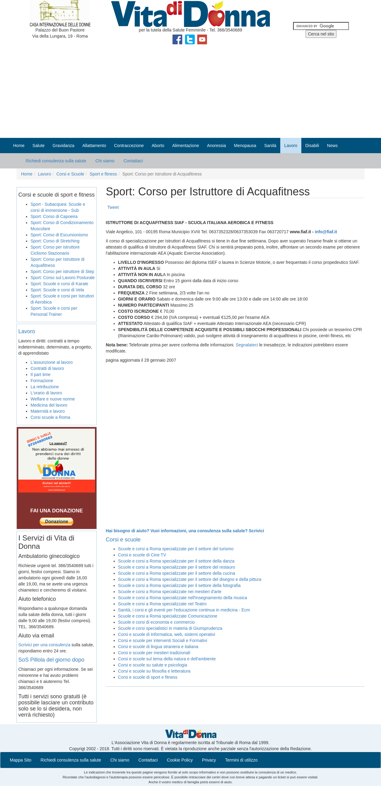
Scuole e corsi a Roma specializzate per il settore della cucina (176, 573)
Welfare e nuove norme (53, 399)
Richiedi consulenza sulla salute (56, 160)
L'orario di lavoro (46, 392)
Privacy (209, 760)
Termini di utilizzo (241, 760)
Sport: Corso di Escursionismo (59, 234)
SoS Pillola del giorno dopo (51, 660)
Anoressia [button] (216, 145)
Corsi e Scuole (70, 174)
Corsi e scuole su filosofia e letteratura (154, 671)
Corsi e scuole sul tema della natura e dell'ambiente (167, 658)
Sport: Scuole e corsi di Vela (57, 289)
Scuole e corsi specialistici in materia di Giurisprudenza (170, 628)
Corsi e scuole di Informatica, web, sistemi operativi (166, 634)
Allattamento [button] (94, 145)
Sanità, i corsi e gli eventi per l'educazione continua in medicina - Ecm (184, 609)
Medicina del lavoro (49, 405)
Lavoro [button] (290, 145)
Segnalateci (247, 344)
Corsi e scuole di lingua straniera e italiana (158, 646)
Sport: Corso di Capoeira (54, 216)
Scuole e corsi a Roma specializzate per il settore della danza (176, 561)
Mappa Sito (20, 760)
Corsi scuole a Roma (50, 417)
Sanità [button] (270, 145)
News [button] (332, 145)
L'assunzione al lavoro (52, 362)
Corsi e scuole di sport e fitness (148, 677)
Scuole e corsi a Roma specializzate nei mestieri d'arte (170, 591)
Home (18, 145)
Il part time (40, 374)
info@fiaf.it (326, 231)
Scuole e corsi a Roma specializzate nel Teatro (162, 603)
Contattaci (133, 160)
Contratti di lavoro (47, 368)
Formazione (42, 380)
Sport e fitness (103, 174)
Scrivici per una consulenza (44, 644)
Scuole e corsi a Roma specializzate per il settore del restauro (176, 567)
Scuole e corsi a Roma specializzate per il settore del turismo (176, 548)
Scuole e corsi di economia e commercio (156, 622)
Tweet (113, 207)
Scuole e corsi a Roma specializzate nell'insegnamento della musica (182, 597)
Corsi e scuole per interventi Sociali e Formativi (162, 640)
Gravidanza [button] (63, 145)
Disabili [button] (312, 145)
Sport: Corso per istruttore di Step (62, 271)
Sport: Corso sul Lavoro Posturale (63, 277)
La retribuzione (45, 386)
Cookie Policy (180, 760)
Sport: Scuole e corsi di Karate (59, 283)
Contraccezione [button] (128, 145)
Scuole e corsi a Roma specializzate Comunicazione (167, 616)
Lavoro (44, 174)
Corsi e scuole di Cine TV (142, 554)
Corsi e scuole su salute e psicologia (152, 664)
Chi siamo (104, 160)
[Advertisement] (190, 92)
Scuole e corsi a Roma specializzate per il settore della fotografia (179, 585)
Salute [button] (38, 145)
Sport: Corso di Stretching (55, 240)
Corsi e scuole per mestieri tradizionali (154, 652)
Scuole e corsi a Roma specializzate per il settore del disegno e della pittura (189, 579)
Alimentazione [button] (185, 145)
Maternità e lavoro (48, 411)
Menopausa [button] (245, 145)
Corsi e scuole (123, 540)
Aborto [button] (158, 145)
